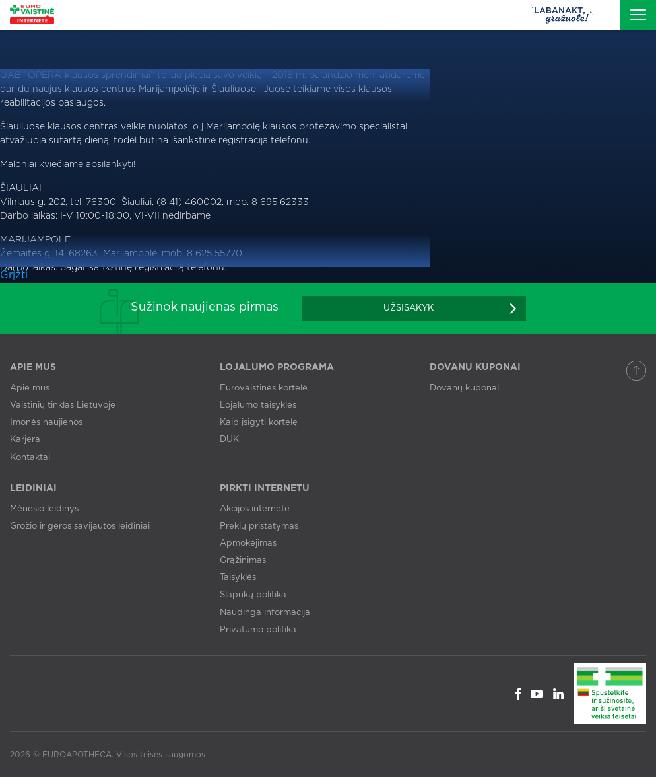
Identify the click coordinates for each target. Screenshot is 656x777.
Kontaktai (30, 457)
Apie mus (29, 388)
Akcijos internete (255, 509)
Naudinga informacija (265, 613)
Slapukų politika (253, 595)
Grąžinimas (243, 560)
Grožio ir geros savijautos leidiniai (80, 526)
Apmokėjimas (248, 543)
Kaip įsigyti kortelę (259, 422)
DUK (229, 439)
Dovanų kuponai (464, 388)
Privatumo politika (258, 630)
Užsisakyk (408, 308)
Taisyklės (238, 578)
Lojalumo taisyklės (258, 405)
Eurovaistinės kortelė (264, 388)
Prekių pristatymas (259, 526)
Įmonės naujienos (46, 422)
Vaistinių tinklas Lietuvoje (62, 405)
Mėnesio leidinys (44, 509)
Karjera (25, 439)
